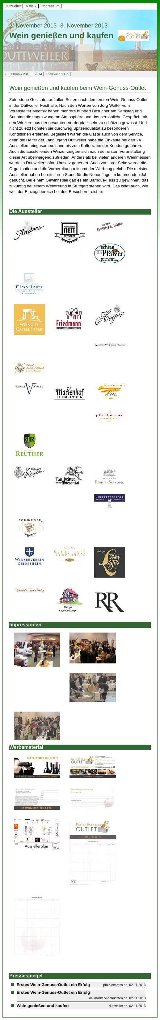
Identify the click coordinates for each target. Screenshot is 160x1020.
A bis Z (31, 6)
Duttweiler (13, 6)
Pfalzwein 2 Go (57, 74)
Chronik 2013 (20, 74)
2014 (38, 74)
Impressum (50, 6)
